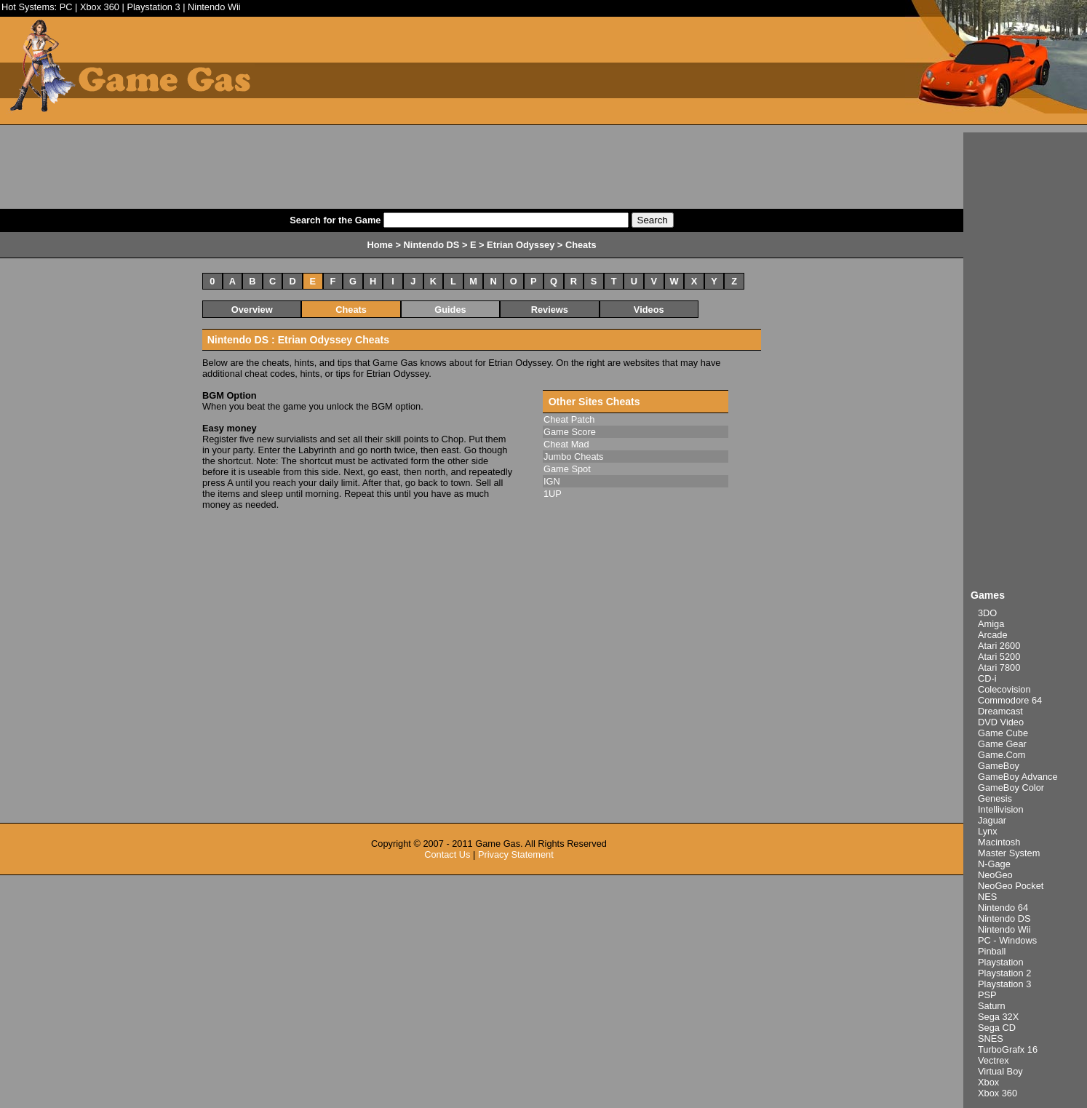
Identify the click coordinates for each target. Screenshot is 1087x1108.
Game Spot (567, 468)
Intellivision (1001, 809)
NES (987, 896)
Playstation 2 (1004, 973)
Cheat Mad (566, 444)
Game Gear (1002, 743)
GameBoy (998, 765)
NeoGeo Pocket (1010, 885)
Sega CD (997, 1027)
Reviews (549, 309)
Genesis (995, 798)
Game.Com (1001, 754)
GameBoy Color (1011, 787)
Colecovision (1004, 689)
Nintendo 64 (1003, 907)
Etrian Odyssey (520, 244)
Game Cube (1003, 733)
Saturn (992, 1005)
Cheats (351, 309)
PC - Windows (1007, 940)
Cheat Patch (569, 419)
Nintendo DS (1004, 918)
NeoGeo (995, 874)
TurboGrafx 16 (1008, 1049)
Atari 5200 (999, 656)
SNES (990, 1038)
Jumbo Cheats (574, 456)
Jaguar (992, 820)
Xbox (988, 1082)
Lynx (988, 831)
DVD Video (1001, 722)
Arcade (993, 634)
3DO (987, 612)
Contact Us (447, 854)
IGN (552, 481)
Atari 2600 (999, 645)
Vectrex (993, 1060)
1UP (553, 493)
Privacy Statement (516, 854)
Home (380, 244)
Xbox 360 (99, 6)
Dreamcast (1000, 711)
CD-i (987, 678)
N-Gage (994, 863)
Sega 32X (998, 1016)
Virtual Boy (1000, 1071)
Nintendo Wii (214, 6)
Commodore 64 (1010, 700)
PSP (987, 994)
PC (66, 6)
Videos (649, 309)
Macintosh (999, 842)
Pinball (992, 951)
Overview (252, 309)
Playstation (1001, 962)
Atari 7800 (999, 667)
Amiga (991, 623)
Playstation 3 (153, 6)
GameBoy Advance (1018, 776)
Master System (1009, 853)
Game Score (570, 431)
